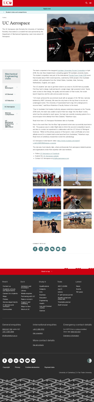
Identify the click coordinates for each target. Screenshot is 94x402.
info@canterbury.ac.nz (9, 336)
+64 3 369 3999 (8, 332)
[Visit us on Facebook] (35, 249)
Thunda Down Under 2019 (77, 75)
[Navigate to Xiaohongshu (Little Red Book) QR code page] (63, 249)
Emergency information (71, 336)
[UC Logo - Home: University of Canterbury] (7, 3)
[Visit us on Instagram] (41, 249)
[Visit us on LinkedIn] (46, 249)
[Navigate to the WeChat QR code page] (52, 249)
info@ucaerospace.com (61, 158)
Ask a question (38, 333)
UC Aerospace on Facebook (49, 153)
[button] (47, 9)
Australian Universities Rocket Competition (71, 70)
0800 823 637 (76, 332)
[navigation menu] (90, 3)
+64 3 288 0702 (38, 329)
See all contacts (38, 345)
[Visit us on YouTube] (58, 249)
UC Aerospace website (51, 156)
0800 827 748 (7, 329)
